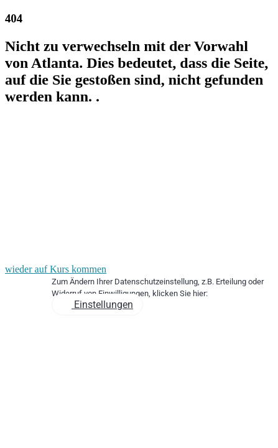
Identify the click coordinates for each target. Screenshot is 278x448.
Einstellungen (102, 304)
